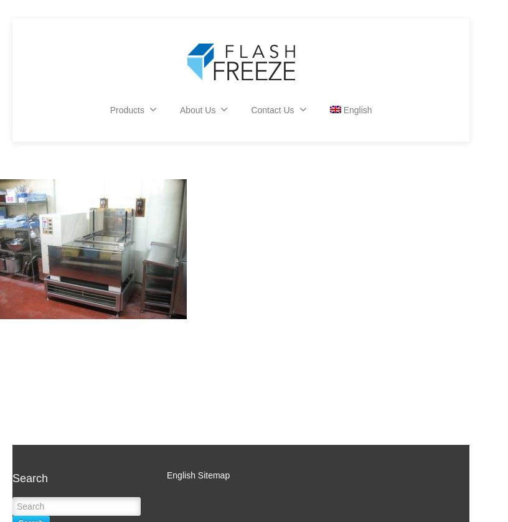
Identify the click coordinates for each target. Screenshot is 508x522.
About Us (204, 109)
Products (133, 109)
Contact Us (278, 109)
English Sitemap (198, 475)
